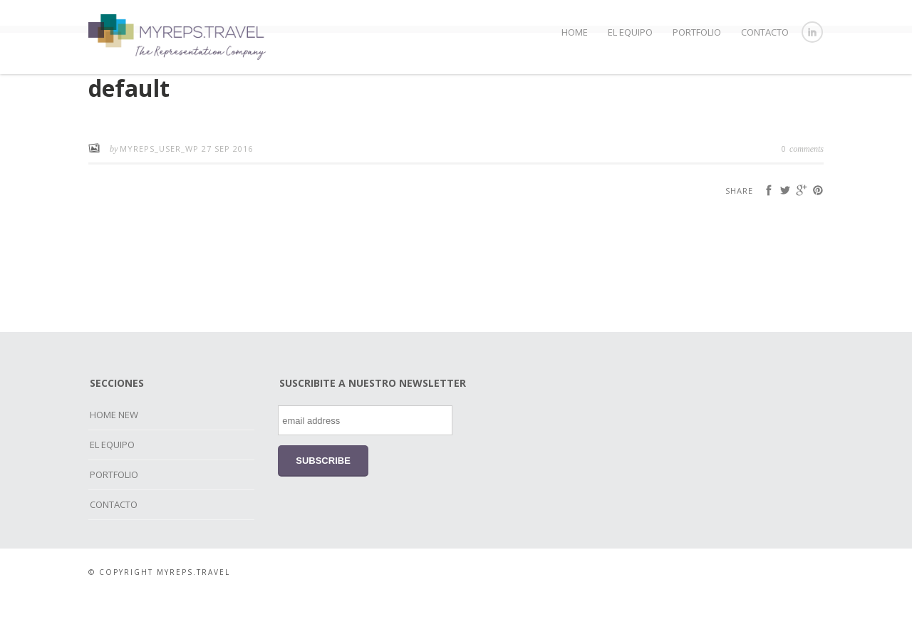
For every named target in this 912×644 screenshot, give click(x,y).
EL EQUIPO (630, 32)
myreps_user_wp (161, 197)
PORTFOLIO (697, 32)
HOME (574, 32)
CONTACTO (765, 32)
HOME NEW (114, 463)
